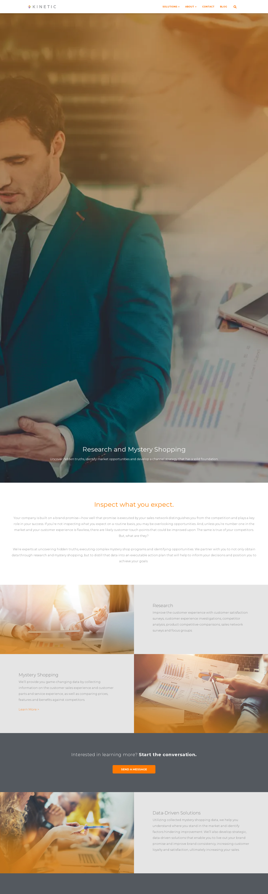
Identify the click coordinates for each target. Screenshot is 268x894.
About (191, 6)
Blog (223, 6)
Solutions (171, 6)
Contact (208, 6)
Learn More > (29, 709)
